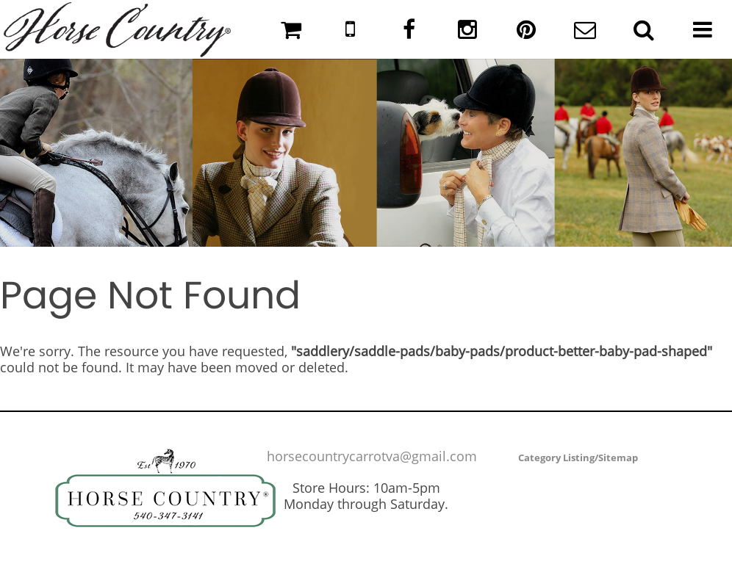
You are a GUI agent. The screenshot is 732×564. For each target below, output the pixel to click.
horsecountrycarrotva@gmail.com (372, 456)
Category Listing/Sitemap (578, 457)
